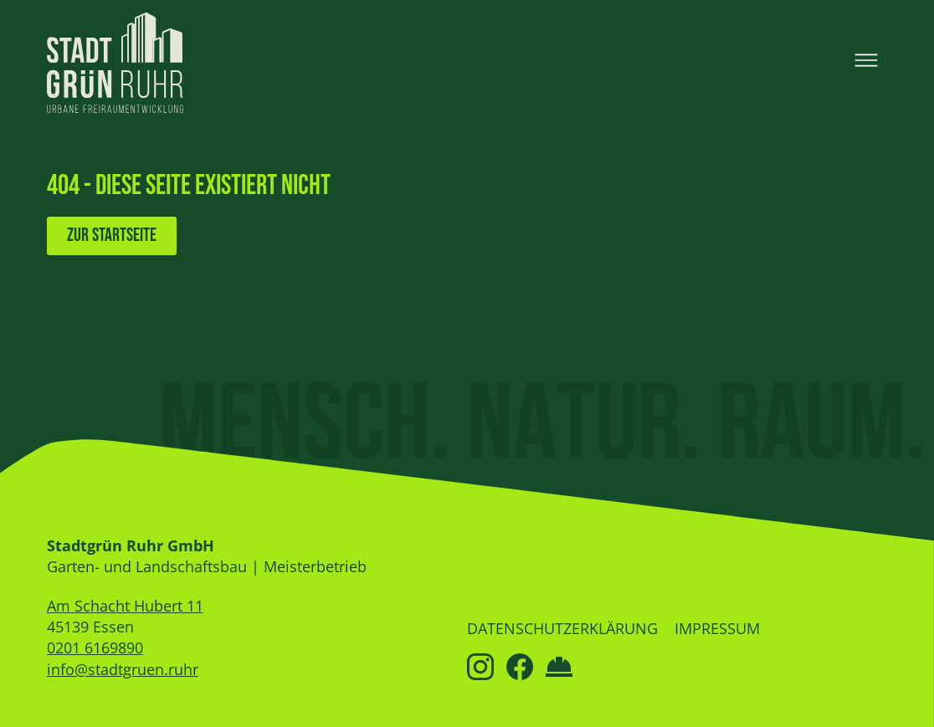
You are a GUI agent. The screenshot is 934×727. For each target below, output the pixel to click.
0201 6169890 (95, 647)
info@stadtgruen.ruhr (122, 669)
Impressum (717, 628)
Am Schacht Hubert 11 (125, 606)
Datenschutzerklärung (562, 628)
